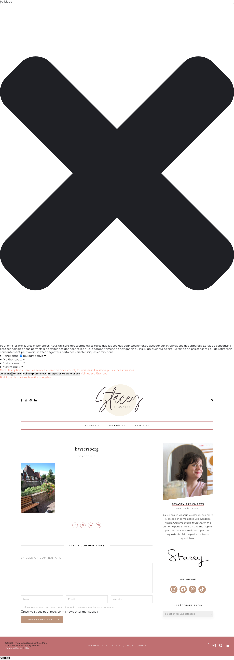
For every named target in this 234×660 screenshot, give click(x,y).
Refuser (17, 373)
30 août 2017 (86, 456)
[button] (117, 173)
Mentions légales (39, 377)
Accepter (5, 373)
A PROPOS (91, 425)
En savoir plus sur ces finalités (114, 370)
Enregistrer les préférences (64, 373)
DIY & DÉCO (116, 425)
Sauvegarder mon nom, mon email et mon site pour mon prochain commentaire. (69, 607)
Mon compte (136, 645)
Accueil (94, 645)
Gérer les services (35, 370)
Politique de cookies (14, 377)
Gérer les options (11, 370)
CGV (27, 648)
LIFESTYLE (141, 425)
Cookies (5, 657)
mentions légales (13, 648)
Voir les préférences (35, 373)
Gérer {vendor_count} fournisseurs (70, 370)
